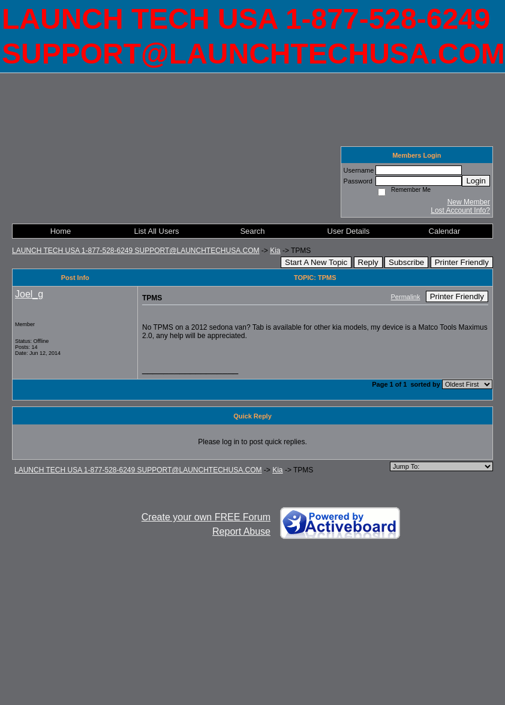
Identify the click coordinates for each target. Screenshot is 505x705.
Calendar (445, 231)
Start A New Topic (316, 262)
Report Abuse (241, 531)
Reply (368, 262)
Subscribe (406, 262)
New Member (468, 202)
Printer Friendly (462, 262)
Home (60, 231)
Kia (275, 250)
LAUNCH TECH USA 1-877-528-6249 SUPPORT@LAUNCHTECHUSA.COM (136, 250)
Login (476, 180)
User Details (348, 231)
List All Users (156, 231)
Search (252, 231)
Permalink (405, 296)
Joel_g (29, 294)
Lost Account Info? (460, 210)
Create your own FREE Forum (206, 517)
